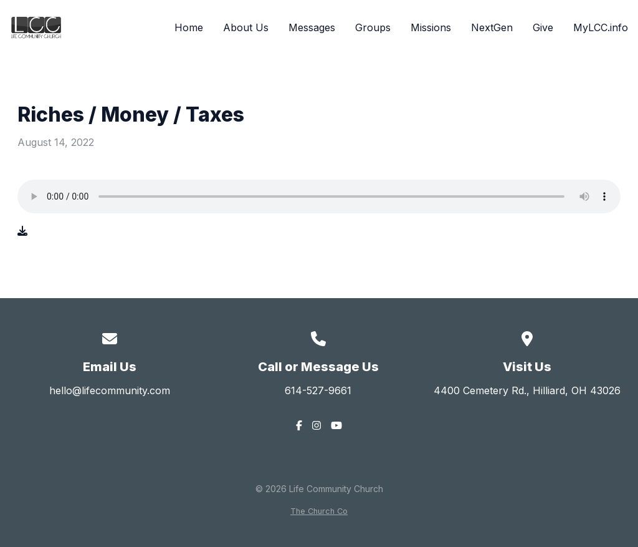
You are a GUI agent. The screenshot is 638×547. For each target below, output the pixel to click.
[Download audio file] (22, 230)
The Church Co (319, 511)
